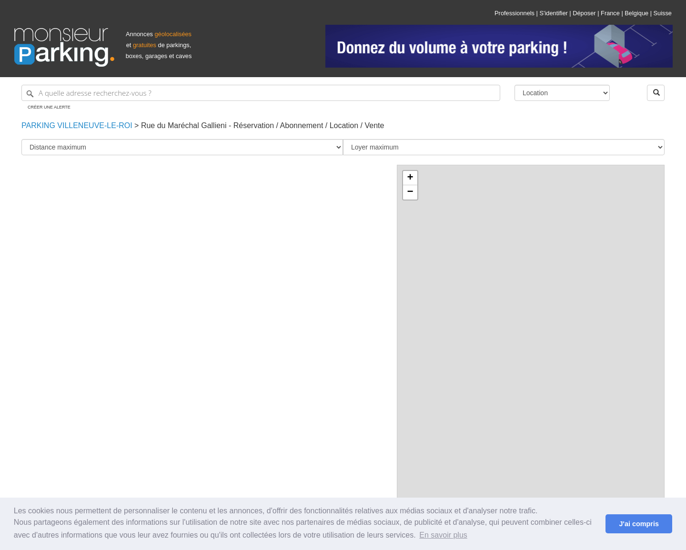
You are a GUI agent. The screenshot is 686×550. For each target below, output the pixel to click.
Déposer (584, 13)
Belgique (636, 13)
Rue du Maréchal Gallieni (184, 125)
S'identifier (553, 13)
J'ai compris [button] (638, 524)
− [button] (410, 192)
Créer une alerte (49, 107)
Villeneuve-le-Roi (93, 125)
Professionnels (514, 13)
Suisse (663, 13)
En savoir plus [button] (443, 535)
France (610, 13)
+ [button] (410, 178)
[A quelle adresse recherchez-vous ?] (261, 92)
